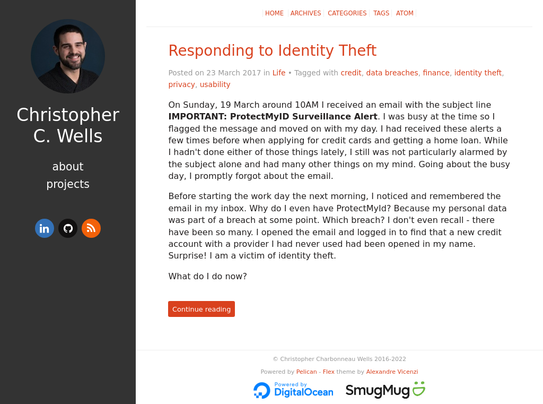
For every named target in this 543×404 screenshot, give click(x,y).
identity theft (478, 72)
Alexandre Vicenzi (392, 371)
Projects (68, 184)
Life (279, 72)
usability (215, 84)
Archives (306, 13)
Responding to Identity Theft (272, 50)
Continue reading (201, 309)
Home (275, 13)
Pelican (306, 371)
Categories (347, 13)
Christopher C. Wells (67, 126)
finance (436, 72)
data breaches (392, 72)
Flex (329, 371)
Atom (405, 13)
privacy (181, 84)
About (67, 166)
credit (350, 72)
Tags (381, 13)
